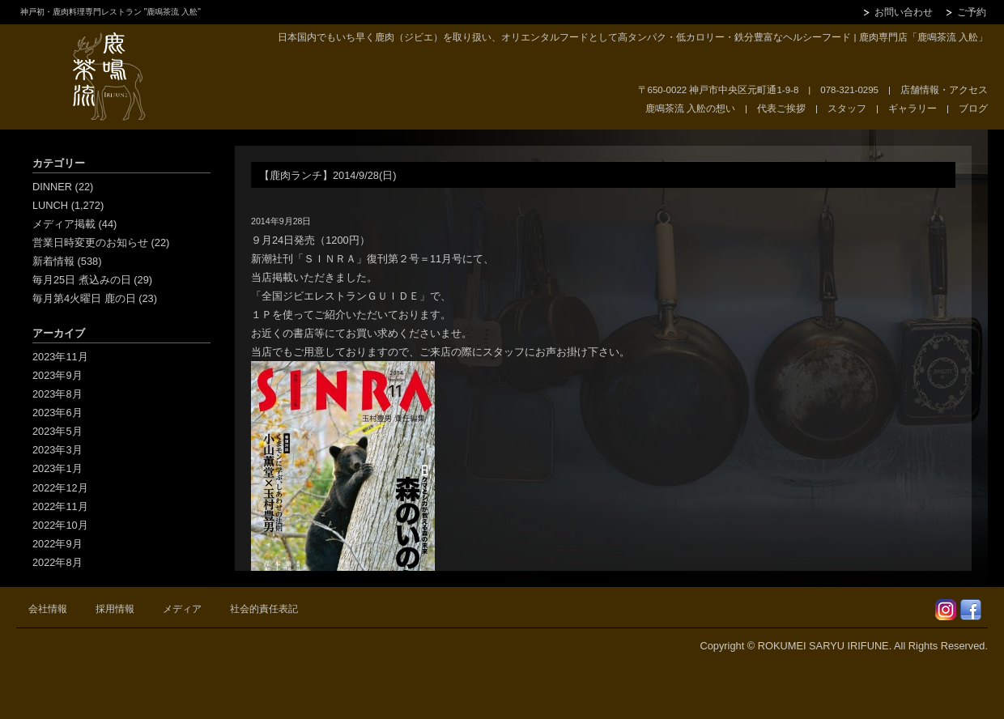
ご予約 (971, 12)
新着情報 (53, 261)
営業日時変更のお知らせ (90, 242)
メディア (182, 609)
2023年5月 (57, 431)
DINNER (52, 187)
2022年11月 (60, 506)
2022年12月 (60, 488)
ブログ (973, 108)
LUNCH (50, 205)
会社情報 (47, 609)
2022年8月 (57, 562)
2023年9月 (57, 375)
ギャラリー (912, 108)
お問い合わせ (903, 12)
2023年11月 (60, 357)
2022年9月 (57, 544)
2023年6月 (57, 412)
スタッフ (846, 108)
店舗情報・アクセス (944, 90)
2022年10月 (60, 525)
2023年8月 (57, 394)
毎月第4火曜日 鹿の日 (84, 298)
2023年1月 (57, 468)
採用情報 (115, 609)
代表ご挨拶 (781, 108)
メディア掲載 (64, 224)
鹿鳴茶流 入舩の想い (690, 108)
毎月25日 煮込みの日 (81, 280)
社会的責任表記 (264, 609)
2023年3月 (57, 450)
